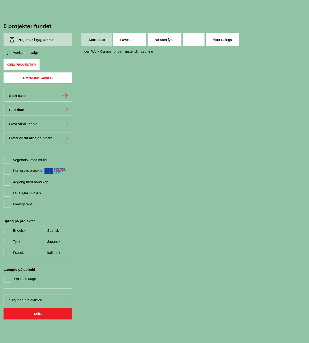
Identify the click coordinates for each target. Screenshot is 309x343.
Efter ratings (222, 40)
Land (193, 40)
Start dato (96, 40)
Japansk (53, 241)
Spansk (53, 230)
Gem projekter (21, 65)
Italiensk (53, 253)
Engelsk (19, 230)
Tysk (16, 241)
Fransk (18, 253)
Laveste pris (129, 40)
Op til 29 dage (25, 279)
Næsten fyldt (164, 40)
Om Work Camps (37, 78)
